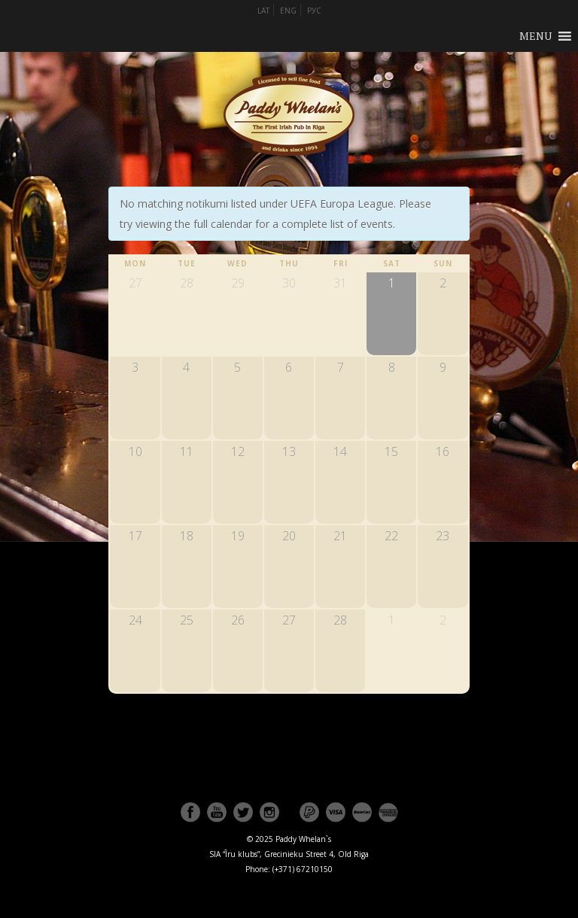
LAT (263, 10)
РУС (314, 10)
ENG (288, 10)
